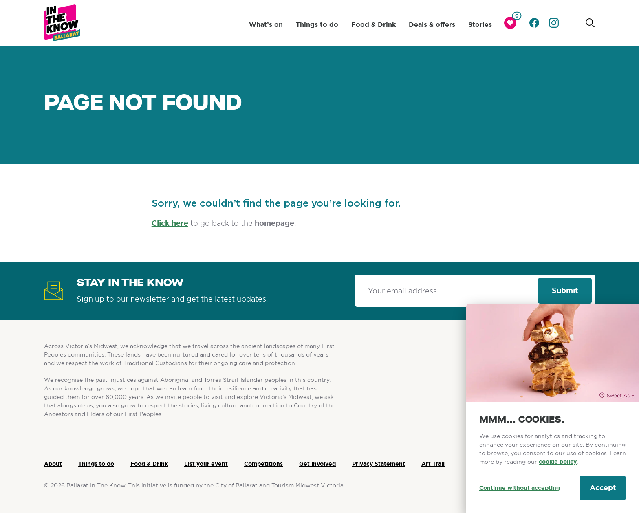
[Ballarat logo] (62, 22)
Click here (170, 223)
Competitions (263, 463)
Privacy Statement (378, 463)
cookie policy (558, 461)
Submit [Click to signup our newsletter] (565, 290)
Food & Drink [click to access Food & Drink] (373, 24)
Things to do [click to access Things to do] (317, 24)
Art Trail (433, 463)
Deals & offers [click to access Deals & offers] (432, 24)
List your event (206, 463)
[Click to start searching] (590, 23)
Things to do (96, 463)
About (53, 463)
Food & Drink (149, 463)
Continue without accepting (519, 487)
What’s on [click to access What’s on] (266, 24)
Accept (603, 488)
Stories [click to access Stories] (480, 24)
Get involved (317, 463)
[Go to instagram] (554, 23)
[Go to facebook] (534, 23)
